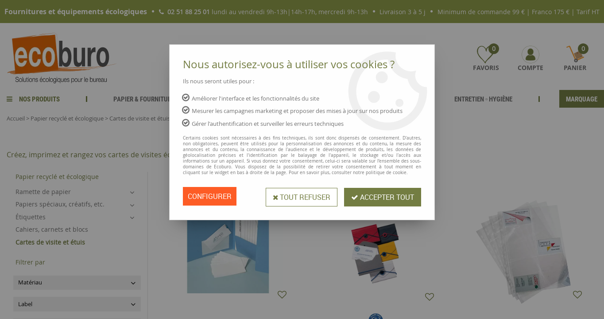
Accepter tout (382, 196)
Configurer (210, 196)
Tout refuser (301, 196)
